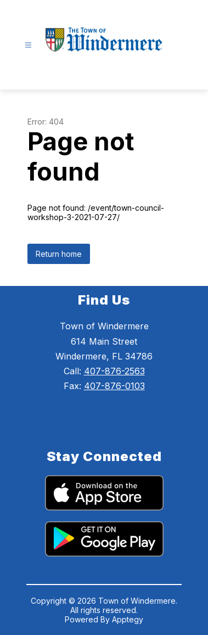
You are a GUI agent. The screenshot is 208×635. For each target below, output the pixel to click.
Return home (59, 254)
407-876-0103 (114, 385)
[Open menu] (28, 45)
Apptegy (127, 619)
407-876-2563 (114, 371)
